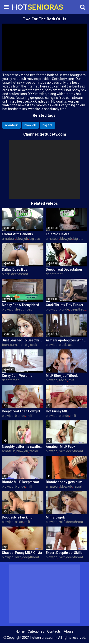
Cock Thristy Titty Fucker (65, 305)
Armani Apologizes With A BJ (66, 340)
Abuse (69, 631)
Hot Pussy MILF (58, 411)
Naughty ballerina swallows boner (22, 446)
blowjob (30, 125)
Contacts (54, 631)
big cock (31, 345)
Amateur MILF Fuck (60, 446)
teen (5, 345)
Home (20, 631)
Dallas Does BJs (14, 269)
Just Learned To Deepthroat (22, 340)
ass (70, 345)
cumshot (16, 345)
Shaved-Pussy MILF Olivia (22, 553)
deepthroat (19, 274)
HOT (24, 7)
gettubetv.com (53, 134)
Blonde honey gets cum (64, 482)
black (6, 274)
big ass (34, 239)
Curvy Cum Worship (17, 376)
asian (19, 522)
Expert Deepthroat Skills (64, 553)
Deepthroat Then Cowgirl (21, 411)
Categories (36, 631)
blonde (64, 309)
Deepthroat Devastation (64, 269)
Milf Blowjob (55, 517)
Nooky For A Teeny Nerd (20, 305)
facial (63, 380)
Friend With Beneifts (17, 234)
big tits (47, 125)
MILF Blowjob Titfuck (62, 376)
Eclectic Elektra (58, 234)
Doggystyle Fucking (17, 517)
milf (72, 380)
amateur (11, 125)
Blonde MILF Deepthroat (20, 482)
